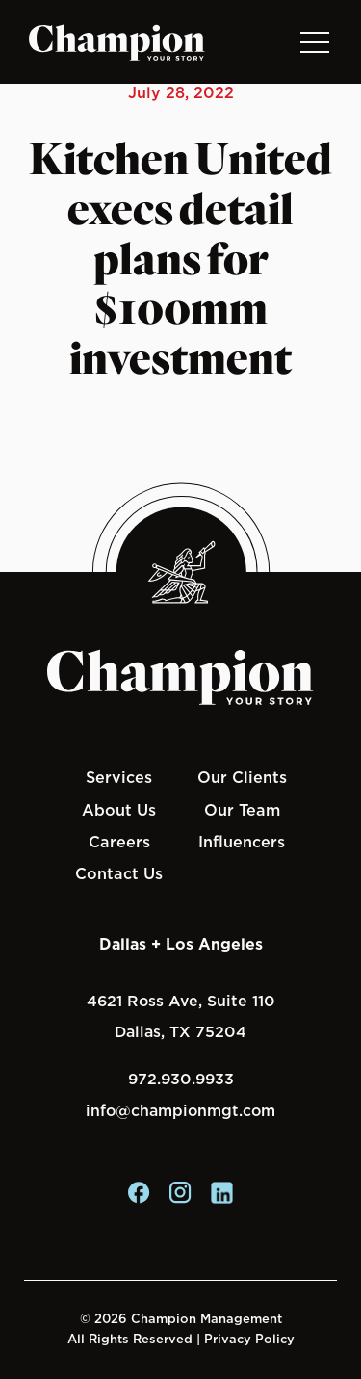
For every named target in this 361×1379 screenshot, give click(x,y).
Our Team (242, 810)
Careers (119, 841)
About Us (119, 810)
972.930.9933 (181, 1079)
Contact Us (119, 873)
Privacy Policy (249, 1339)
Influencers (241, 841)
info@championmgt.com (180, 1111)
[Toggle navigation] (313, 42)
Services (119, 777)
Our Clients (242, 777)
